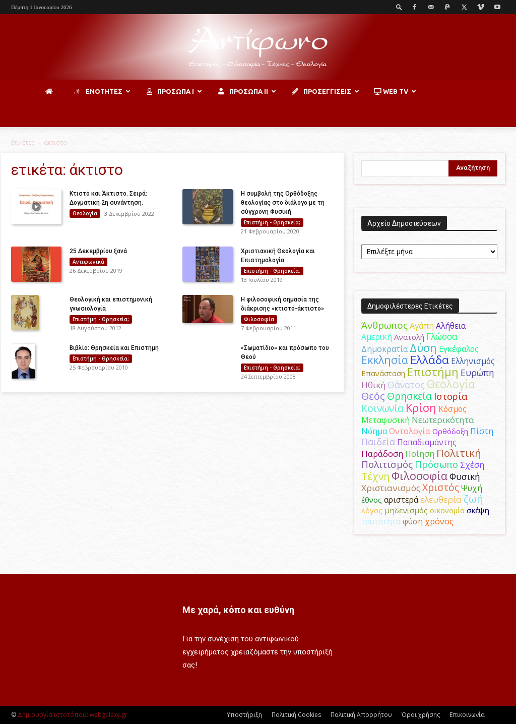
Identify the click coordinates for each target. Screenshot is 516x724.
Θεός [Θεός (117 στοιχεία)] (373, 396)
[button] (399, 7)
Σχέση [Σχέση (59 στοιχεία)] (472, 464)
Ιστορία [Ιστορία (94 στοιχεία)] (451, 396)
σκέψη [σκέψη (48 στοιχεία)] (478, 510)
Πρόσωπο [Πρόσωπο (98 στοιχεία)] (436, 464)
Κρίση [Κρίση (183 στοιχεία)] (421, 407)
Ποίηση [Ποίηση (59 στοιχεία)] (419, 453)
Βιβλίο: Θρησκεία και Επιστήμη (114, 347)
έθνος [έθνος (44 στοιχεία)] (371, 500)
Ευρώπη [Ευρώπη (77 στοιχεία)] (477, 373)
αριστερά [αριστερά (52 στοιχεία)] (401, 499)
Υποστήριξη (244, 714)
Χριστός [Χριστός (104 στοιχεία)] (440, 487)
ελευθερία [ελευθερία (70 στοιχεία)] (441, 499)
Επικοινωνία (467, 714)
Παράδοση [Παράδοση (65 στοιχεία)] (382, 453)
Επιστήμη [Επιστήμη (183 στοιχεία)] (433, 372)
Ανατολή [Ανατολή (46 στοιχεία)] (409, 337)
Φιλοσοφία (259, 319)
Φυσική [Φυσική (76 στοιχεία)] (464, 476)
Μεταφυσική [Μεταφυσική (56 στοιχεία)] (385, 420)
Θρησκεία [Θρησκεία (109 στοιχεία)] (409, 396)
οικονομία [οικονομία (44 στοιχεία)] (447, 510)
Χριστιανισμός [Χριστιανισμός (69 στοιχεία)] (390, 488)
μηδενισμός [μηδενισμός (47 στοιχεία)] (406, 510)
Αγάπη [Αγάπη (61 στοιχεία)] (422, 325)
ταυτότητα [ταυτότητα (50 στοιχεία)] (381, 521)
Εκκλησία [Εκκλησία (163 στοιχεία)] (384, 359)
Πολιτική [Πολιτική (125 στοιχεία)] (458, 453)
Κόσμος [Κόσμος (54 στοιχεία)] (452, 408)
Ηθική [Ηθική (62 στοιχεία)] (373, 385)
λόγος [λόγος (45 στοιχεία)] (371, 510)
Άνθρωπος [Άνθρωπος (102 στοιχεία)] (384, 325)
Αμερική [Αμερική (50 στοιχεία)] (376, 336)
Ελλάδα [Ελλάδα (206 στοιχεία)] (429, 360)
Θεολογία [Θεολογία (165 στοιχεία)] (451, 384)
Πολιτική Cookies (296, 714)
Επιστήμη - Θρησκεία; (272, 222)
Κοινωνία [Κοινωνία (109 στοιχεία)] (382, 408)
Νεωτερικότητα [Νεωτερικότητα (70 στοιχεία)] (443, 420)
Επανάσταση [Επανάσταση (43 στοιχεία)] (383, 373)
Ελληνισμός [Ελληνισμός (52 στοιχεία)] (473, 361)
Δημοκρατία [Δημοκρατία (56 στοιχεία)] (384, 348)
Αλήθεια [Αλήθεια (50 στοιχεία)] (451, 325)
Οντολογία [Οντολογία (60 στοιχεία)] (409, 431)
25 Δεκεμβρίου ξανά (98, 251)
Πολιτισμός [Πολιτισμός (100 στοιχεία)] (387, 464)
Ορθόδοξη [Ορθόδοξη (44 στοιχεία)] (450, 431)
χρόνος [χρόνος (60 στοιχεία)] (439, 521)
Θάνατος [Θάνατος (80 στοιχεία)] (406, 385)
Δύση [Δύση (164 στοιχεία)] (423, 347)
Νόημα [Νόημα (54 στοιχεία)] (374, 431)
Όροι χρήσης (421, 714)
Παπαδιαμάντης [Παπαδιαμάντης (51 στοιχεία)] (427, 442)
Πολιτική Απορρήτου (361, 714)
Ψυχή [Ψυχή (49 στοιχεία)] (471, 488)
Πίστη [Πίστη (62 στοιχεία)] (481, 431)
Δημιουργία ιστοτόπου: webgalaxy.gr (72, 714)
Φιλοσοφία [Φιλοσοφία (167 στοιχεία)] (419, 475)
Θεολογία (85, 213)
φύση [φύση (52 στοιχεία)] (413, 521)
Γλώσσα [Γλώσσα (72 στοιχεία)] (442, 336)
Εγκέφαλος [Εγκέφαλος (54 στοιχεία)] (459, 348)
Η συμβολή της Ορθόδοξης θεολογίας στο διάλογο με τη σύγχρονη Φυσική (283, 202)
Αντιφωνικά (88, 261)
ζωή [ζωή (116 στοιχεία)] (473, 499)
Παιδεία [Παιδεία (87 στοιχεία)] (378, 442)
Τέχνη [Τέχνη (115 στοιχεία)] (375, 476)
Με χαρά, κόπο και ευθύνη (238, 610)
